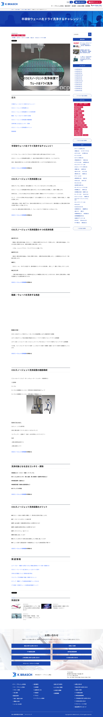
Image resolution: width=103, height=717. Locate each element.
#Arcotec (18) (78, 183)
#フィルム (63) (78, 155)
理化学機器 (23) (78, 113)
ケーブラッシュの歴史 (39, 698)
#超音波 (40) (86, 162)
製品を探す (68, 6)
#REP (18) (84, 180)
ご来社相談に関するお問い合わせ (31, 657)
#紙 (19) (85, 178)
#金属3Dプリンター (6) (80, 218)
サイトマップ (28, 714)
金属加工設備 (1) (78, 133)
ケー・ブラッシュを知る (57, 6)
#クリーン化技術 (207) (80, 148)
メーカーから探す (18, 704)
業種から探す (17, 701)
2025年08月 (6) (78, 88)
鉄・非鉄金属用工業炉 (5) (80, 125)
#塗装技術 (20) (78, 178)
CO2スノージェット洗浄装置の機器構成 (21, 119)
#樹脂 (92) (77, 151)
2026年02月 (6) (78, 77)
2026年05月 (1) (78, 71)
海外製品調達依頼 (72, 652)
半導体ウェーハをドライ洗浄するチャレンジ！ (23, 104)
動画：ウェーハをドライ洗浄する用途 (21, 116)
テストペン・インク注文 (81, 704)
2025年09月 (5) (78, 86)
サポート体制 (17, 690)
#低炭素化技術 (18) (79, 185)
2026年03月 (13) (79, 75)
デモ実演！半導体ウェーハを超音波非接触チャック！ (25, 585)
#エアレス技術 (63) (79, 157)
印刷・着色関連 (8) (79, 121)
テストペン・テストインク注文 (31, 663)
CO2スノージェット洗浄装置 (18, 282)
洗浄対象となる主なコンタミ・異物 (20, 123)
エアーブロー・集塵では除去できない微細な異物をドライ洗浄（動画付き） (30, 565)
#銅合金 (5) (84, 222)
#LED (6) (76, 220)
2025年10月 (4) (78, 84)
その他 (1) (85, 135)
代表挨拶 (36, 692)
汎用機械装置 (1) (78, 135)
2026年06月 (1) (78, 69)
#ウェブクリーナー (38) (80, 164)
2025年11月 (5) (78, 82)
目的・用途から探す (18, 698)
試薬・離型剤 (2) (78, 131)
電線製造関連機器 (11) (80, 119)
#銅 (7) (82, 211)
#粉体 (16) (84, 189)
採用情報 (87, 6)
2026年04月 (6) (78, 73)
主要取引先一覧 (37, 690)
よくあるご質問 (58, 687)
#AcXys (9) (77, 204)
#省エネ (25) (77, 171)
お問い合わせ (81, 2)
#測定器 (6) (86, 213)
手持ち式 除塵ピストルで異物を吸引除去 (21, 573)
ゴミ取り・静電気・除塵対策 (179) (81, 104)
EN (68, 2)
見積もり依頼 (72, 646)
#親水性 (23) (77, 173)
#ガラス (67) (77, 153)
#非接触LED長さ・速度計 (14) (81, 192)
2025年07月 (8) (78, 90)
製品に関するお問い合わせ (31, 646)
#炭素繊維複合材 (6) (79, 216)
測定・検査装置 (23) (79, 115)
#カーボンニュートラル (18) (81, 187)
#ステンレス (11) (78, 196)
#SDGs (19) (77, 180)
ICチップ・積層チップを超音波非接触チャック (23, 581)
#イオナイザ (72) (85, 151)
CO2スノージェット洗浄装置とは (19, 108)
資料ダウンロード (95, 2)
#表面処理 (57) (78, 160)
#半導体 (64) (85, 153)
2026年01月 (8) (78, 79)
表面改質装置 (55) (79, 107)
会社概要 (36, 687)
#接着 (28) (77, 169)
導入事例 (16, 692)
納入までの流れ (58, 684)
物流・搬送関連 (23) (79, 111)
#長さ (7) (77, 211)
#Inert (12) (85, 194)
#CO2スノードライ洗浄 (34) (81, 167)
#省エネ (32, 37)
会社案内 (74, 6)
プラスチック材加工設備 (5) (81, 127)
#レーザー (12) (78, 194)
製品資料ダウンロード (80, 707)
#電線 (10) (86, 196)
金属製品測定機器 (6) (79, 123)
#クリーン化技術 (25, 37)
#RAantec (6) (83, 220)
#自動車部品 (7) (78, 213)
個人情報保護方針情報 (17, 714)
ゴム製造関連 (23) (79, 117)
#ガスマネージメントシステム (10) (81, 199)
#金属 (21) (84, 173)
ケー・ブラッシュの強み (19, 687)
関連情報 (13, 131)
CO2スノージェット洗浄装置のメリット (21, 127)
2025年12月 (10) (79, 81)
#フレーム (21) (78, 176)
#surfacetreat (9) (79, 206)
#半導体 (14, 37)
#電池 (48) (85, 160)
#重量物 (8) (85, 209)
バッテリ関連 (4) (78, 129)
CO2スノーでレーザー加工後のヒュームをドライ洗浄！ (25, 569)
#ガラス (18, 37)
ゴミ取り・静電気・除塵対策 (18, 35)
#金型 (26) (83, 169)
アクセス (36, 695)
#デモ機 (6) (77, 222)
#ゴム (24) (84, 171)
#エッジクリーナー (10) (80, 202)
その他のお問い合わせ (72, 657)
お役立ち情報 (80, 6)
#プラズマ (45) (78, 162)
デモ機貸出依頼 (31, 652)
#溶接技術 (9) (78, 209)
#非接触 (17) (77, 189)
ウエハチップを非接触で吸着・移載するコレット (24, 577)
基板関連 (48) (78, 109)
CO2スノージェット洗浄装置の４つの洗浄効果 (23, 112)
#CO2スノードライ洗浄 (40, 37)
